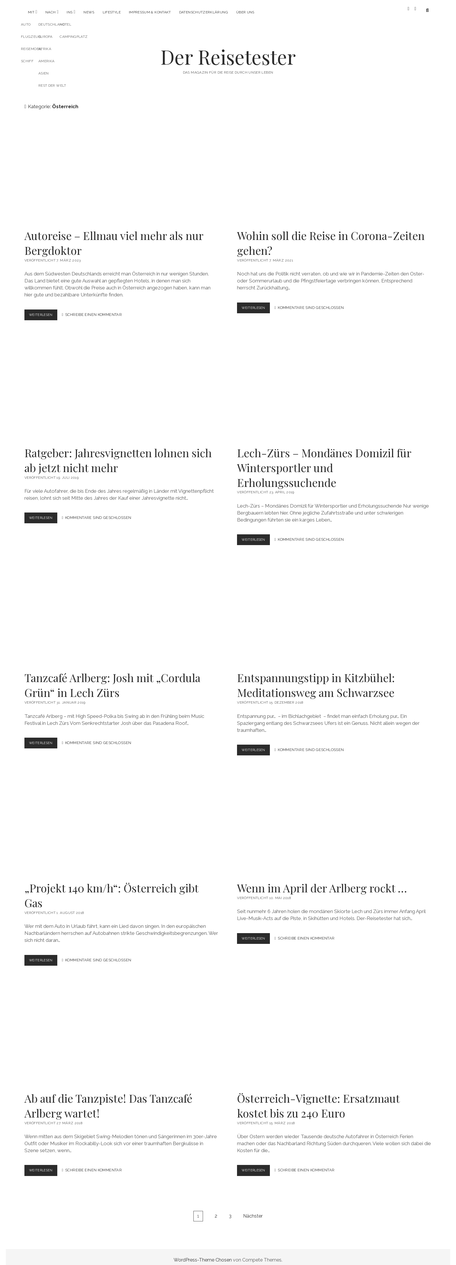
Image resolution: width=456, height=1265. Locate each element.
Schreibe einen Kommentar (97, 309)
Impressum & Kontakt (150, 12)
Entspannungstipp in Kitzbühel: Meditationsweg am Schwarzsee (334, 609)
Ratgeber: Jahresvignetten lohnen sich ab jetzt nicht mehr (121, 384)
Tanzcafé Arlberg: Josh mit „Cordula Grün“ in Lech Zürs (121, 609)
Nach (50, 12)
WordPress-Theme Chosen (203, 1254)
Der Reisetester (228, 51)
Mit (31, 12)
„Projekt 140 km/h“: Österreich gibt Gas (121, 819)
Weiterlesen (45, 311)
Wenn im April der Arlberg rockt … (334, 819)
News (88, 12)
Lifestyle (112, 12)
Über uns (245, 12)
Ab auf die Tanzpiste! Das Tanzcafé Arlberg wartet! (121, 1030)
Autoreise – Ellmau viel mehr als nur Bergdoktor (121, 167)
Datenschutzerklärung (203, 12)
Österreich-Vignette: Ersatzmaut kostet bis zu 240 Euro (334, 1030)
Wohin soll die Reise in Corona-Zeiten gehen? (334, 167)
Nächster (253, 1210)
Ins (69, 12)
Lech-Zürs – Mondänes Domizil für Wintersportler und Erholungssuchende (334, 384)
